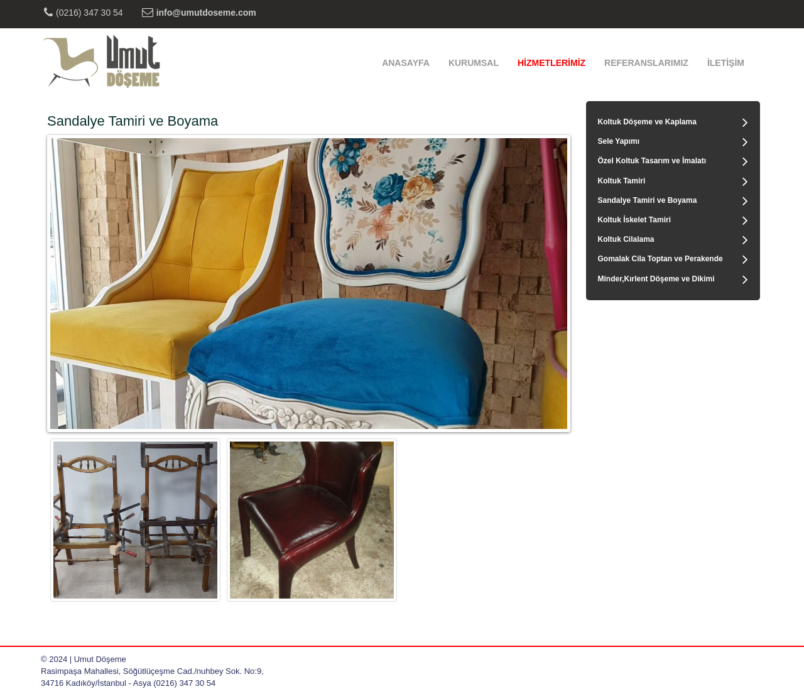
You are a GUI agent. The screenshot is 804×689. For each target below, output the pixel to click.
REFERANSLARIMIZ (646, 63)
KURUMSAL (473, 63)
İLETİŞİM (725, 63)
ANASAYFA (406, 63)
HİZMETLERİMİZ (551, 63)
